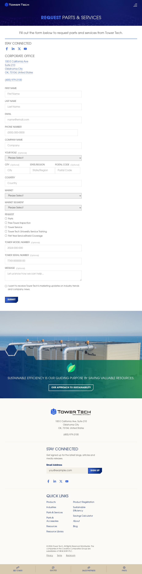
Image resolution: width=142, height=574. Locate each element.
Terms (59, 556)
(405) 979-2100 (13, 80)
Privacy (49, 556)
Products (51, 502)
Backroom (70, 556)
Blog (75, 526)
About (76, 521)
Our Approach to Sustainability (71, 388)
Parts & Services (54, 513)
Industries (51, 507)
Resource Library (55, 532)
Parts (124, 569)
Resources (51, 526)
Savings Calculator (83, 516)
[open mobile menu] (135, 5)
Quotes (53, 569)
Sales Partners (88, 569)
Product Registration (83, 502)
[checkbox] (43, 227)
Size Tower (17, 569)
